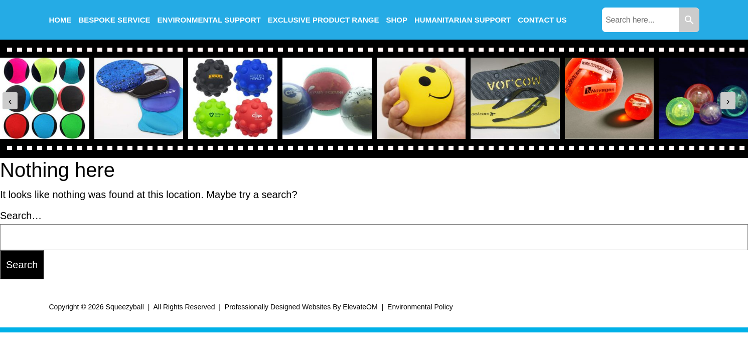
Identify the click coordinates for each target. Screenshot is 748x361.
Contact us (542, 20)
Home (60, 20)
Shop (396, 20)
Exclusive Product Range (323, 20)
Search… (21, 215)
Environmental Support (209, 20)
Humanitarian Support (462, 20)
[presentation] (10, 100)
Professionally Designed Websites (278, 307)
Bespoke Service (115, 20)
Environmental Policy (420, 307)
